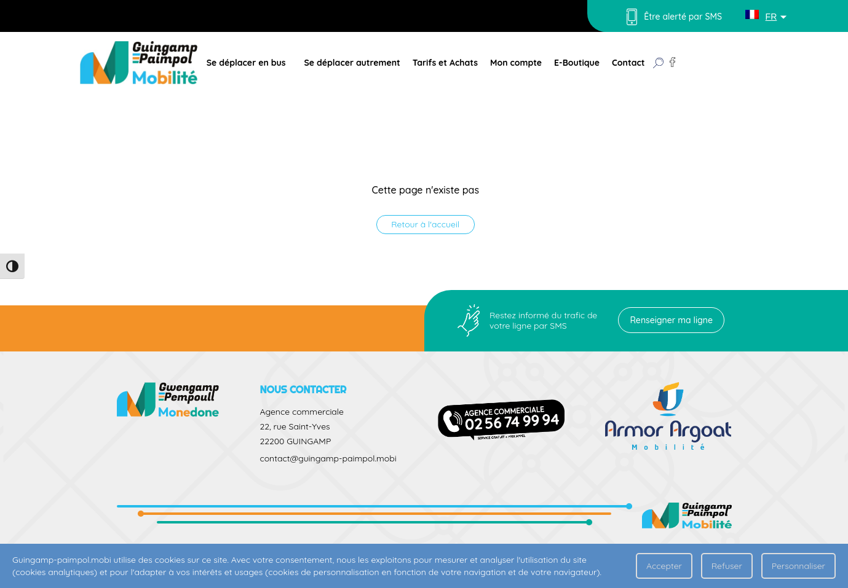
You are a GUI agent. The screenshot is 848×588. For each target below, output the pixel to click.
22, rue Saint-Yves (295, 426)
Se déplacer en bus (246, 62)
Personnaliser (798, 565)
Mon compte (516, 62)
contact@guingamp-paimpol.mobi (328, 458)
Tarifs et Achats (445, 62)
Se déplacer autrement (352, 62)
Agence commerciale (301, 411)
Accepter (664, 565)
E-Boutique (577, 62)
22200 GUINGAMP (295, 441)
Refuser (726, 565)
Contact (628, 62)
